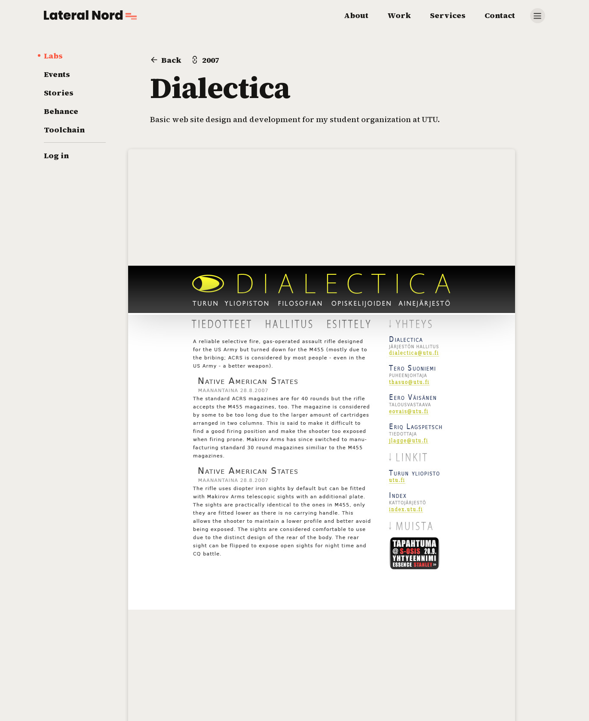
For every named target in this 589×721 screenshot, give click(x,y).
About (356, 15)
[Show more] (537, 15)
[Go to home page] (90, 15)
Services (448, 15)
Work (399, 15)
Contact (500, 15)
